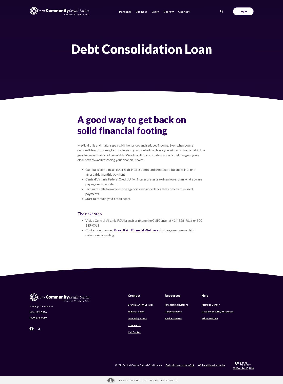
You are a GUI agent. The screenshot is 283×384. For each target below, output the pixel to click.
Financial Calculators (176, 304)
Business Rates (173, 318)
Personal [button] (125, 11)
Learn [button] (155, 11)
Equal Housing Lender (213, 365)
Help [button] (205, 295)
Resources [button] (172, 295)
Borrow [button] (169, 11)
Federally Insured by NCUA (180, 365)
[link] (243, 365)
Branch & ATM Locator (140, 304)
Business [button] (141, 11)
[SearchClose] (222, 11)
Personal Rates (173, 311)
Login (243, 11)
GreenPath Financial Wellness (136, 230)
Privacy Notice (210, 318)
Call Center (134, 332)
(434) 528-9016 (38, 311)
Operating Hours (137, 318)
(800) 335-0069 (38, 317)
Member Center (211, 304)
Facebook (31, 329)
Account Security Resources (218, 311)
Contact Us (134, 325)
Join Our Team (136, 311)
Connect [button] (184, 11)
